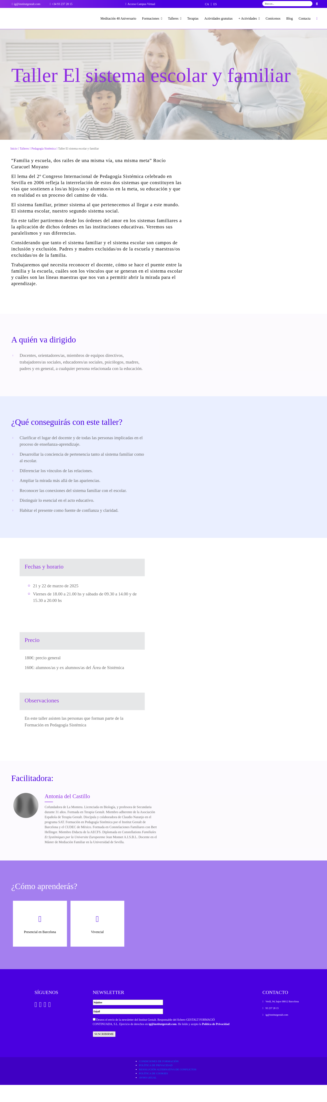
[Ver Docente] (25, 822)
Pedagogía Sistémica (43, 165)
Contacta (305, 18)
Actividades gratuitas (218, 18)
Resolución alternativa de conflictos (167, 1086)
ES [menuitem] (215, 4)
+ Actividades (249, 18)
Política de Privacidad (215, 1041)
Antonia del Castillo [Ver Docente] (67, 813)
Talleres (174, 18)
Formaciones (152, 18)
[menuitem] (207, 4)
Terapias (193, 18)
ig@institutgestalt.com (162, 1041)
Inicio (13, 165)
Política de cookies (153, 1090)
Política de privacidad (155, 1082)
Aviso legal (147, 1094)
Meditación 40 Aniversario (118, 18)
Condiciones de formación (159, 1078)
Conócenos (273, 18)
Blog (289, 18)
